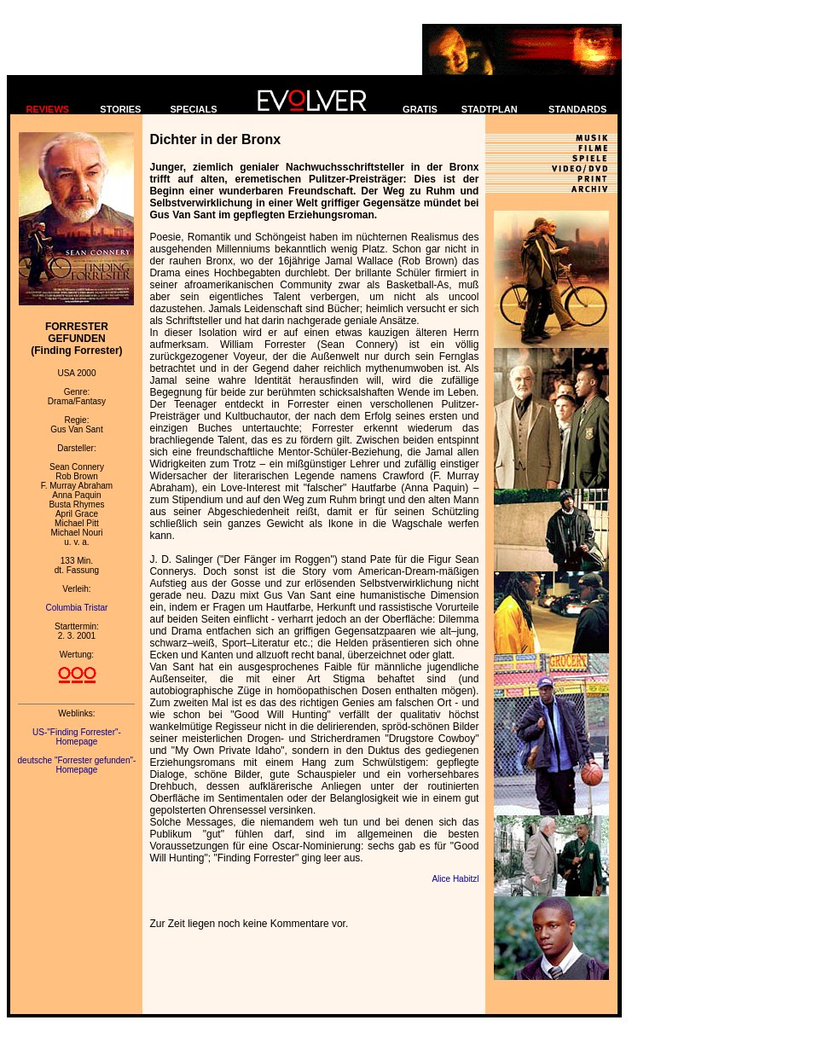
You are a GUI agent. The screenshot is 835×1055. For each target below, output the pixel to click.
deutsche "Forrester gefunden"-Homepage (77, 765)
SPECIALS (194, 109)
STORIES (120, 109)
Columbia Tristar (77, 607)
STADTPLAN (489, 109)
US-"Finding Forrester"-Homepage (76, 736)
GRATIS (420, 109)
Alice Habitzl (455, 879)
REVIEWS (47, 109)
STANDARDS (577, 109)
